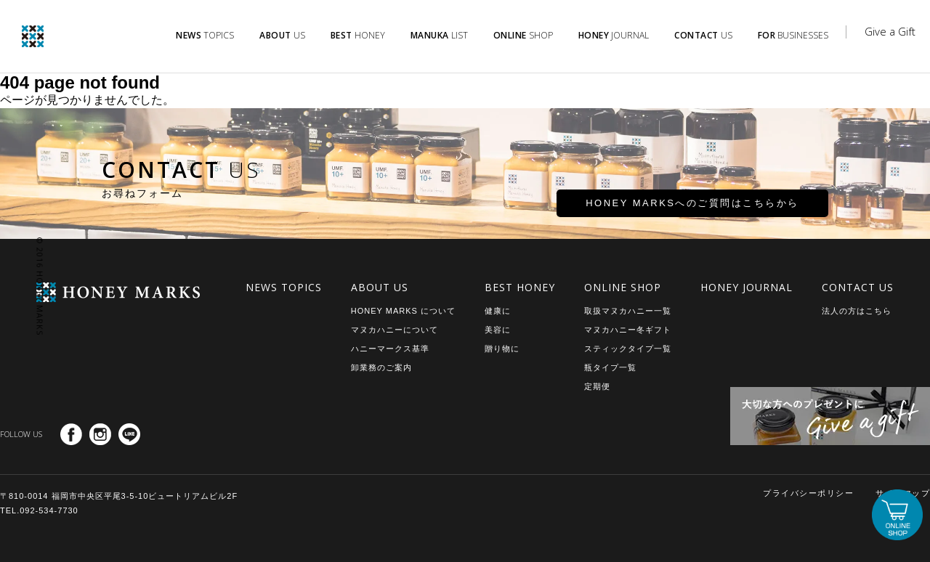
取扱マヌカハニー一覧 (627, 310)
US (282, 35)
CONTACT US (858, 287)
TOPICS (205, 35)
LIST (439, 35)
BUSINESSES (793, 35)
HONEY (358, 35)
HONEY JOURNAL (746, 287)
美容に (498, 329)
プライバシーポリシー (808, 493)
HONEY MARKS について (403, 310)
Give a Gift (890, 31)
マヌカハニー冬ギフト (627, 329)
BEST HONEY (520, 287)
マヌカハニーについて (394, 329)
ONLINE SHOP (622, 287)
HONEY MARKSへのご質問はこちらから (641, 210)
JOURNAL (614, 35)
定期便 (597, 386)
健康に (498, 310)
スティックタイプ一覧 (627, 348)
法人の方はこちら (856, 310)
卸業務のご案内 (381, 367)
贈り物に (502, 348)
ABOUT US (379, 287)
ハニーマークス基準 (390, 348)
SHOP (523, 35)
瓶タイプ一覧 (610, 367)
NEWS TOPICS (284, 287)
